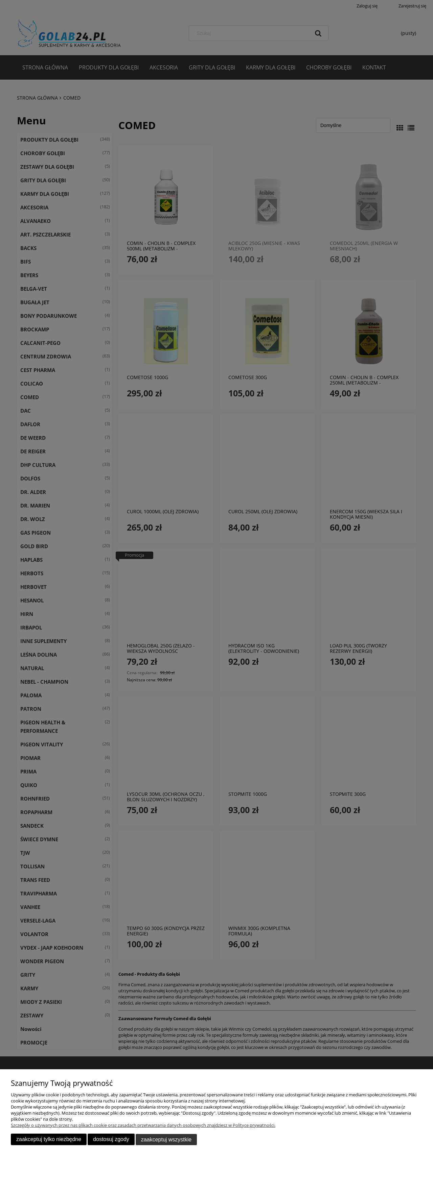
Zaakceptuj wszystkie (166, 1139)
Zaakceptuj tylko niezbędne (48, 1139)
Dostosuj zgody (111, 1139)
